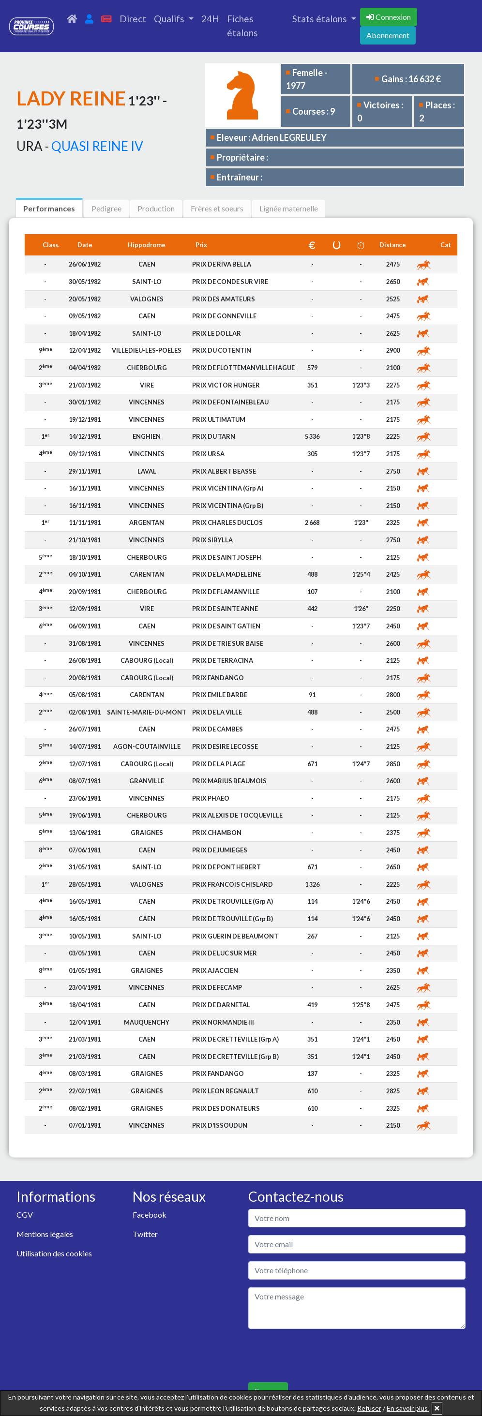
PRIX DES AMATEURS (223, 299)
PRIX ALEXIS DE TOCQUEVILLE (237, 815)
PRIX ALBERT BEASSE (224, 471)
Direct (133, 18)
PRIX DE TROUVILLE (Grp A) (232, 901)
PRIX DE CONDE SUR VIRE (230, 281)
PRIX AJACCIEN (215, 970)
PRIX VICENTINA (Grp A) (227, 488)
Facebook (149, 1214)
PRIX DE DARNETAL (221, 1005)
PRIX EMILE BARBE (219, 695)
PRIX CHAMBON (216, 832)
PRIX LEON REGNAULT (225, 1091)
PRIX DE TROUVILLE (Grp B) (232, 919)
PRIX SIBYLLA (212, 540)
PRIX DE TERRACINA (222, 660)
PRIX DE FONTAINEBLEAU (230, 402)
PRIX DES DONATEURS (226, 1108)
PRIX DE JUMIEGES (219, 850)
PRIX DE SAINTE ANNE (225, 608)
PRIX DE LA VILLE (217, 712)
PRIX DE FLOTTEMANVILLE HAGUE (243, 368)
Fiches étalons (242, 25)
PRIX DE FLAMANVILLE (225, 592)
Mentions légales (44, 1233)
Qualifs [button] (170, 18)
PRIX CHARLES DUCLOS (227, 522)
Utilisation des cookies (54, 1253)
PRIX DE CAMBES (217, 729)
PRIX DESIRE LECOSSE (225, 746)
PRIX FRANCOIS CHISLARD (232, 884)
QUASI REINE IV (97, 146)
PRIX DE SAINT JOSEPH (226, 557)
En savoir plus (408, 1408)
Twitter (145, 1233)
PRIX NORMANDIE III (223, 1022)
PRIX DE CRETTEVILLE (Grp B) (235, 1056)
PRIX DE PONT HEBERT (226, 867)
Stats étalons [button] (320, 18)
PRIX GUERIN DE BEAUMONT (235, 936)
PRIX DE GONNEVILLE (224, 316)
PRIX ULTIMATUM (218, 419)
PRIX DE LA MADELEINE (226, 574)
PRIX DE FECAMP (217, 987)
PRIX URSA (208, 454)
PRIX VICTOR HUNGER (226, 385)
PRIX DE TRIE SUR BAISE (227, 643)
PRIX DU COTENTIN (221, 350)
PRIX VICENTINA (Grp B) (227, 505)
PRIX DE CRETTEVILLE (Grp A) (235, 1039)
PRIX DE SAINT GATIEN (226, 626)
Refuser (369, 1408)
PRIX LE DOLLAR (216, 333)
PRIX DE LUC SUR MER (224, 953)
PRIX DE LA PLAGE (218, 764)
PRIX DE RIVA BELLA (221, 264)
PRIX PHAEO (210, 798)
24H (210, 18)
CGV (24, 1214)
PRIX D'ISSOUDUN (219, 1125)
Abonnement (387, 35)
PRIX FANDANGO (218, 678)
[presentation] (321, 1355)
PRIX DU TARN (213, 436)
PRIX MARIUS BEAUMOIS (229, 781)
